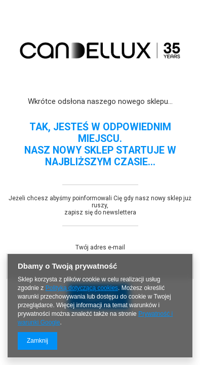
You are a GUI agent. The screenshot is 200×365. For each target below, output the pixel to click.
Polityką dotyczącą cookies (82, 287)
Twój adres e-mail (100, 247)
